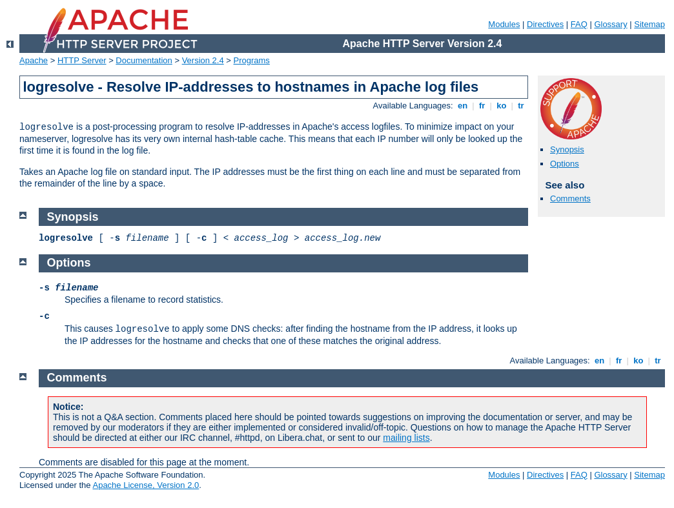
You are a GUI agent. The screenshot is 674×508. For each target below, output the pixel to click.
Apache (33, 60)
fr (481, 105)
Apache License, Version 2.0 (145, 485)
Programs (252, 60)
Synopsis (567, 149)
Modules (504, 24)
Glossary (610, 24)
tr (521, 105)
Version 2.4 (203, 60)
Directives (545, 24)
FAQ (579, 24)
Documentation (144, 60)
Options (564, 163)
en (462, 105)
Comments (570, 198)
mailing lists (406, 437)
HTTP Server (82, 60)
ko (502, 105)
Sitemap (649, 24)
